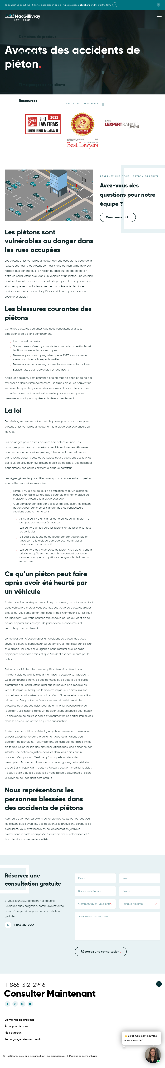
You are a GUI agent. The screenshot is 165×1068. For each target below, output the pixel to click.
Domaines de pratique (19, 1019)
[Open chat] (124, 1047)
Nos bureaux (13, 1032)
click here (85, 4)
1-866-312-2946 (24, 924)
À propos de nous (16, 1026)
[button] (55, 993)
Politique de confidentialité (83, 1055)
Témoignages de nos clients (23, 1039)
